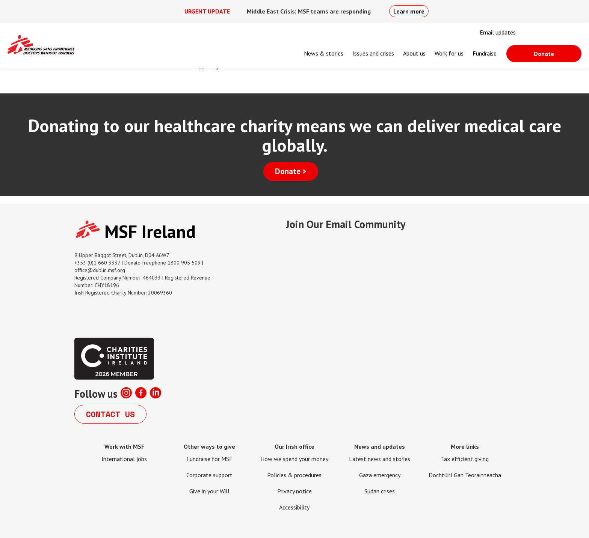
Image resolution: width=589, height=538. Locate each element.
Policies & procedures (294, 475)
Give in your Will (209, 491)
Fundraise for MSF (209, 459)
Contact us (110, 414)
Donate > (291, 171)
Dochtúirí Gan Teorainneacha (465, 475)
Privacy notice (294, 491)
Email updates (498, 32)
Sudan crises (379, 491)
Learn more (408, 11)
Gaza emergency (379, 475)
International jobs (124, 459)
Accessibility (294, 507)
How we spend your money (294, 459)
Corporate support (209, 475)
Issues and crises (373, 53)
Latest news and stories (379, 459)
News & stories (323, 53)
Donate (544, 53)
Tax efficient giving (465, 459)
